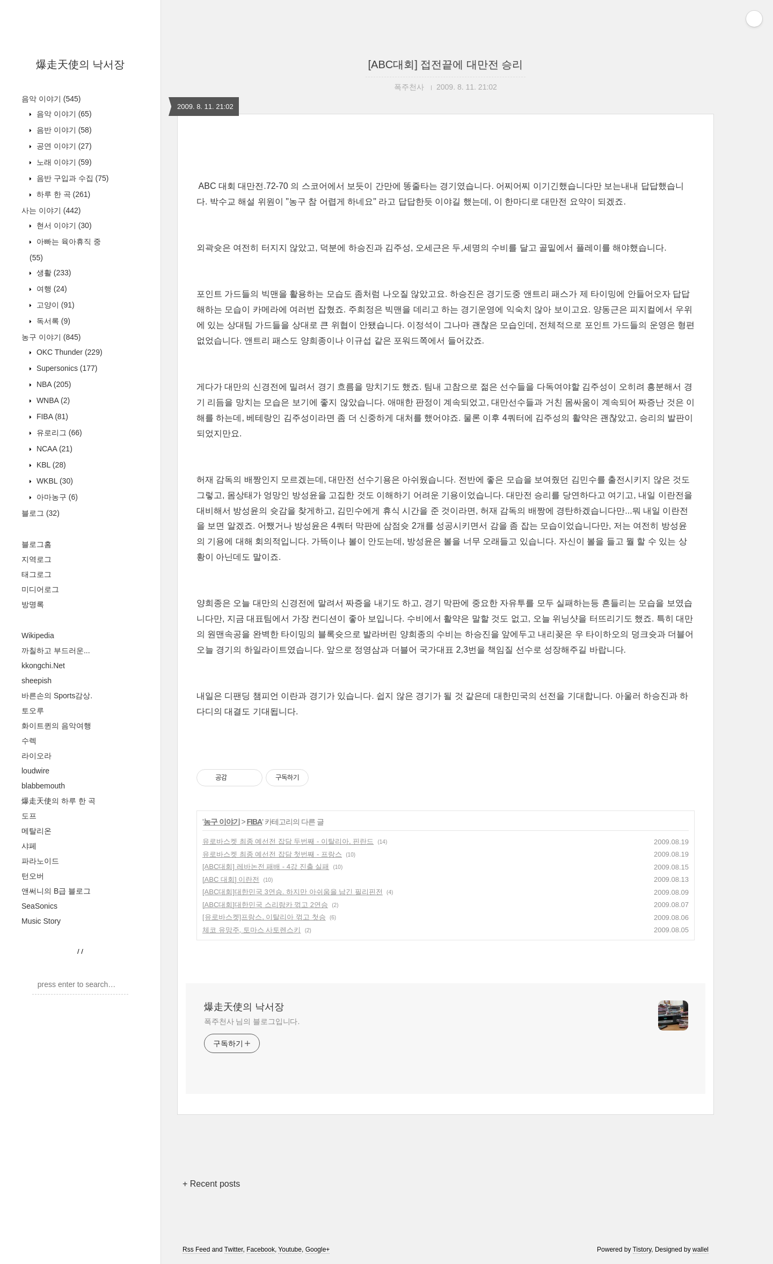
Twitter (233, 1249)
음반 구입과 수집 (71, 178)
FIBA (51, 416)
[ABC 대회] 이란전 (230, 879)
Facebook (260, 1249)
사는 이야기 (51, 210)
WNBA (52, 400)
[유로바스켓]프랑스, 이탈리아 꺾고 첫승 (264, 917)
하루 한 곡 (62, 194)
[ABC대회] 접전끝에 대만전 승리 (445, 64)
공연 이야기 (63, 146)
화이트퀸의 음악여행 (56, 725)
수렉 (29, 740)
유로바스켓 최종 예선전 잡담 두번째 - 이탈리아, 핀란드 (288, 841)
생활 (52, 272)
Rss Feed (196, 1249)
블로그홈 (36, 544)
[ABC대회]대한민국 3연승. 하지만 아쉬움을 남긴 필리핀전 (292, 892)
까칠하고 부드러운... (55, 650)
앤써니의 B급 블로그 (56, 891)
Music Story (41, 921)
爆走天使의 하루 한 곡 (58, 801)
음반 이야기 (63, 130)
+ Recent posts (211, 1183)
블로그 (40, 513)
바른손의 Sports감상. (56, 695)
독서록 (52, 321)
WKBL (53, 481)
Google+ (317, 1249)
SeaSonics (39, 906)
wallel (700, 1249)
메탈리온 (36, 831)
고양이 (54, 305)
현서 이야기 (63, 225)
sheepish (36, 680)
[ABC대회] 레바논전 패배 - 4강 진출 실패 (265, 867)
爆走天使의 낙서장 (80, 64)
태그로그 (36, 574)
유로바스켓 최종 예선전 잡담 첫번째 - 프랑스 (272, 854)
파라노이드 (40, 861)
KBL (50, 465)
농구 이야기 (51, 337)
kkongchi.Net (43, 665)
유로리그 (58, 432)
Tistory (642, 1249)
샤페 (29, 846)
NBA (52, 384)
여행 (50, 288)
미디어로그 (40, 589)
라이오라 (36, 755)
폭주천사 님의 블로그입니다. (252, 1021)
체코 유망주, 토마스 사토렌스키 (251, 930)
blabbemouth (43, 785)
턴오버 (32, 876)
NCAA (53, 448)
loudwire (35, 770)
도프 (29, 816)
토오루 (32, 710)
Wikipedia (37, 635)
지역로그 (36, 559)
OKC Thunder (68, 352)
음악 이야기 (51, 98)
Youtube (290, 1249)
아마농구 (56, 497)
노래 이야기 (63, 162)
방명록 (32, 604)
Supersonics (66, 368)
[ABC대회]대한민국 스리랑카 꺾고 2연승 (265, 905)
